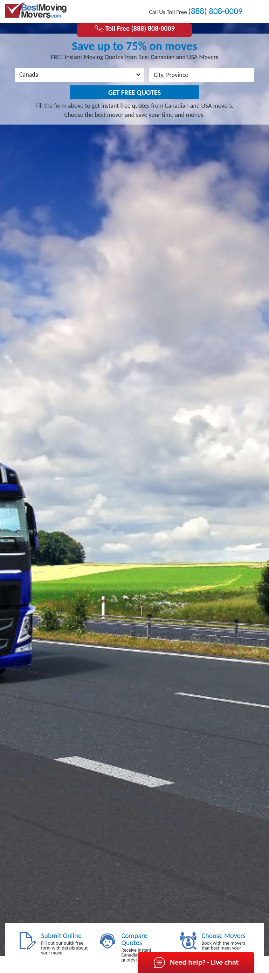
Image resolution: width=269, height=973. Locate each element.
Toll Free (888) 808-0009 (134, 28)
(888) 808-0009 (215, 11)
